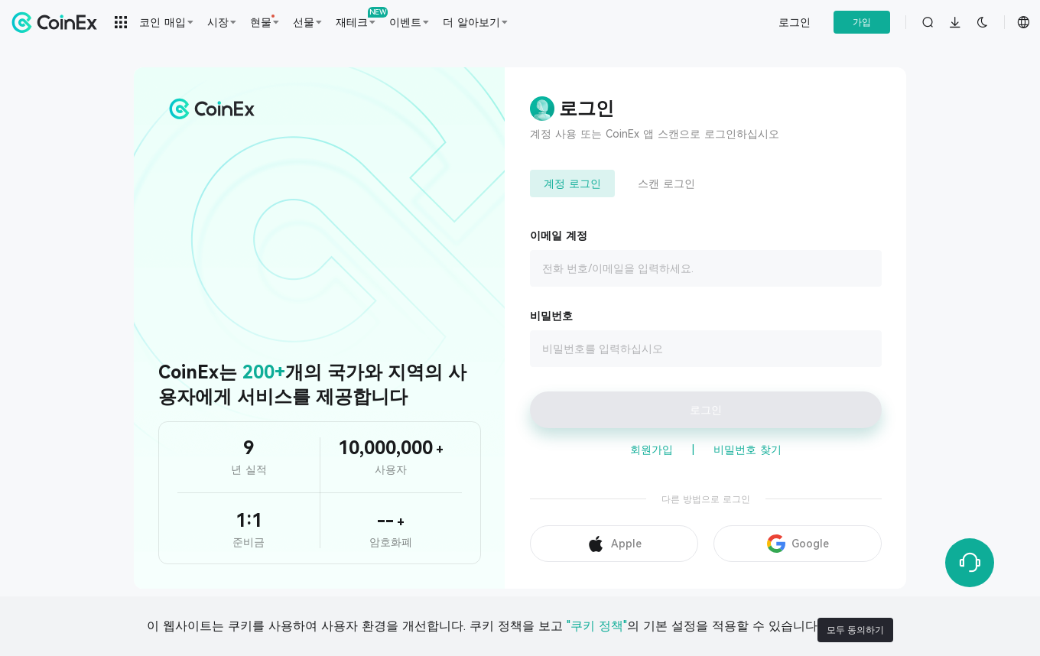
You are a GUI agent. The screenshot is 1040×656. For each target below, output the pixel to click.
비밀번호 (551, 316)
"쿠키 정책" (584, 629)
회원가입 (651, 449)
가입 (862, 22)
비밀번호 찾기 (747, 449)
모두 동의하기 (867, 630)
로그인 (794, 22)
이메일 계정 (558, 235)
